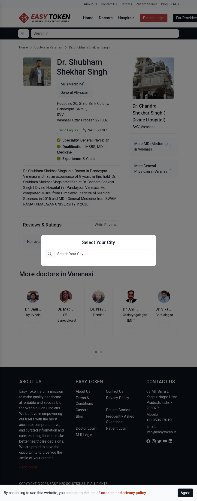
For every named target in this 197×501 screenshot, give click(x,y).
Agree (185, 493)
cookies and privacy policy (123, 493)
